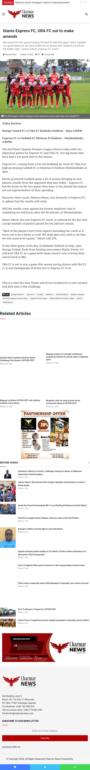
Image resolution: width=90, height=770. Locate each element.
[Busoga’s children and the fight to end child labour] (8, 537)
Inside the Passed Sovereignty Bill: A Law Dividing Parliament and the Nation (52, 505)
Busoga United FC (17, 294)
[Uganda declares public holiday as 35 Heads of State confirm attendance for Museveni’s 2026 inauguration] (8, 556)
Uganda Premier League (38, 298)
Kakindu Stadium (62, 294)
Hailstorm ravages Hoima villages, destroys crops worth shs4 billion (48, 518)
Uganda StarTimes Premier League (62, 298)
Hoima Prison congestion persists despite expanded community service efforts (53, 620)
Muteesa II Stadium (77, 294)
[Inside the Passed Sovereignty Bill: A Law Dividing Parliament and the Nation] (8, 509)
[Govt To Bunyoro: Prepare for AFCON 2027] (8, 612)
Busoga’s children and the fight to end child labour (40, 529)
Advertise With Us (11, 747)
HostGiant (78, 759)
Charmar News (10, 55)
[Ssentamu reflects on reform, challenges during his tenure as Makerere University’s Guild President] (8, 474)
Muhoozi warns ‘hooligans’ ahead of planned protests (42, 2)
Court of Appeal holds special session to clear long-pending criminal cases (51, 565)
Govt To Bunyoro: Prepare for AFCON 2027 (37, 609)
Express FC (31, 294)
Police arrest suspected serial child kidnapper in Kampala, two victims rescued (53, 583)
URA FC (79, 298)
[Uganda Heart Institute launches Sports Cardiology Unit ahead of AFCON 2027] (22, 338)
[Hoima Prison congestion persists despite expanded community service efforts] (8, 623)
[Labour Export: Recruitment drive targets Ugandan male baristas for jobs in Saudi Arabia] (8, 491)
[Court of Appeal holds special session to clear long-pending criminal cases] (8, 572)
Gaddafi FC (49, 294)
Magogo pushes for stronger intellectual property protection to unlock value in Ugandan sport (67, 357)
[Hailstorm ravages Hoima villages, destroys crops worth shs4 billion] (8, 520)
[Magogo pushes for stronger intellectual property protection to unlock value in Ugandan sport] (68, 336)
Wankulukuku (7, 302)
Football (40, 294)
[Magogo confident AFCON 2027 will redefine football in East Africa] (22, 383)
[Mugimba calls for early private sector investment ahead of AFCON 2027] (68, 383)
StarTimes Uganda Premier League (15, 298)
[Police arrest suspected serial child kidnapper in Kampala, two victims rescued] (8, 594)
